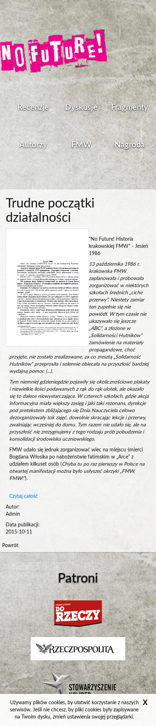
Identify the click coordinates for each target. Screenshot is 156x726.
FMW (81, 145)
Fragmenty (129, 107)
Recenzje (33, 107)
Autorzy (33, 145)
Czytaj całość (23, 496)
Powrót (10, 545)
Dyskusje (81, 107)
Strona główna (53, 52)
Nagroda (130, 145)
